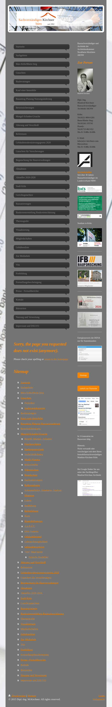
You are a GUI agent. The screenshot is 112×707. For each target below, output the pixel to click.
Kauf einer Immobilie (32, 418)
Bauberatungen (28, 413)
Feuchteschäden (32, 443)
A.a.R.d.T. (29, 526)
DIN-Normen (31, 531)
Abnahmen (26, 587)
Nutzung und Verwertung (34, 675)
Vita (23, 644)
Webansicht (99, 699)
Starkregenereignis (34, 449)
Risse (27, 515)
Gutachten (26, 397)
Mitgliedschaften (29, 628)
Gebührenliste (28, 634)
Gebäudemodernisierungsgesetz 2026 (40, 572)
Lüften (27, 500)
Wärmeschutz (31, 469)
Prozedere (29, 402)
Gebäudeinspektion (34, 546)
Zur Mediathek (28, 639)
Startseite (25, 382)
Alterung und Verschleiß (33, 562)
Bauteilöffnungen (33, 521)
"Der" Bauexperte (33, 551)
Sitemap (83, 375)
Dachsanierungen (33, 480)
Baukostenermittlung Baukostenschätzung (42, 613)
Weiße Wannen (32, 459)
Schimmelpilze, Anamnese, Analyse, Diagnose (43, 493)
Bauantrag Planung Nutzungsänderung (40, 423)
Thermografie (28, 618)
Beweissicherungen (31, 428)
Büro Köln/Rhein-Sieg (32, 392)
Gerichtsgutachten (30, 603)
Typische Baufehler (38, 557)
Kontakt (25, 664)
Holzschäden (31, 464)
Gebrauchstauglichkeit (36, 541)
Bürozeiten (26, 670)
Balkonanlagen (32, 485)
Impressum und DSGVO (33, 680)
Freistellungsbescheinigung (35, 654)
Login (102, 695)
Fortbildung (27, 649)
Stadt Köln (26, 598)
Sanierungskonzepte (34, 408)
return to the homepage (56, 359)
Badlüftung (30, 505)
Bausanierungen (29, 608)
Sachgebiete (27, 387)
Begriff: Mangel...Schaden (38, 438)
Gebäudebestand (32, 536)
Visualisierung (28, 623)
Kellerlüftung (31, 510)
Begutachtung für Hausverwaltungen (39, 582)
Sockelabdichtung (33, 454)
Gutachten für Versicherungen (36, 577)
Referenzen (26, 567)
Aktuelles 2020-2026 (31, 593)
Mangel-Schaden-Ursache (34, 433)
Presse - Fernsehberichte (33, 659)
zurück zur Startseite (88, 388)
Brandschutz (30, 474)
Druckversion (17, 695)
